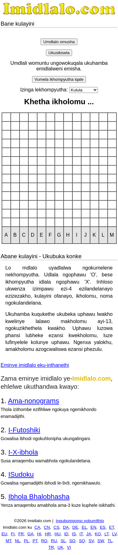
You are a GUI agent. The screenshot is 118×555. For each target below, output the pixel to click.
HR (48, 534)
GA (30, 534)
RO (44, 540)
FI (13, 534)
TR (51, 547)
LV (114, 534)
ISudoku (21, 474)
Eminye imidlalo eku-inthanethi (35, 365)
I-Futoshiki (24, 430)
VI (69, 547)
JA (88, 534)
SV (91, 540)
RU (54, 540)
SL (62, 540)
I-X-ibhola (23, 452)
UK (61, 547)
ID (66, 534)
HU (57, 534)
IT (81, 534)
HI (39, 534)
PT (34, 540)
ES (102, 527)
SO (72, 540)
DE (75, 527)
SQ (82, 540)
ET (111, 527)
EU (5, 534)
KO (98, 534)
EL (84, 527)
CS (56, 527)
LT (106, 534)
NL (17, 540)
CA (37, 527)
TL (110, 540)
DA (66, 527)
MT (8, 540)
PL (26, 540)
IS (74, 534)
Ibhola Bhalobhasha (39, 497)
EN (94, 527)
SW (101, 540)
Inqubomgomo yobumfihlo (80, 520)
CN (47, 527)
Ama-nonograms (33, 401)
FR (21, 534)
